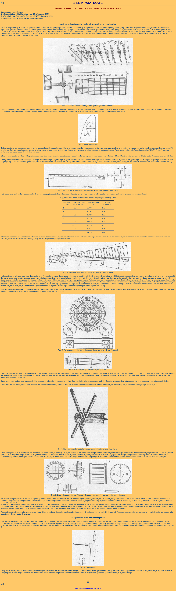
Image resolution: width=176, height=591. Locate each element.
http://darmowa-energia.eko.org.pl (88, 588)
